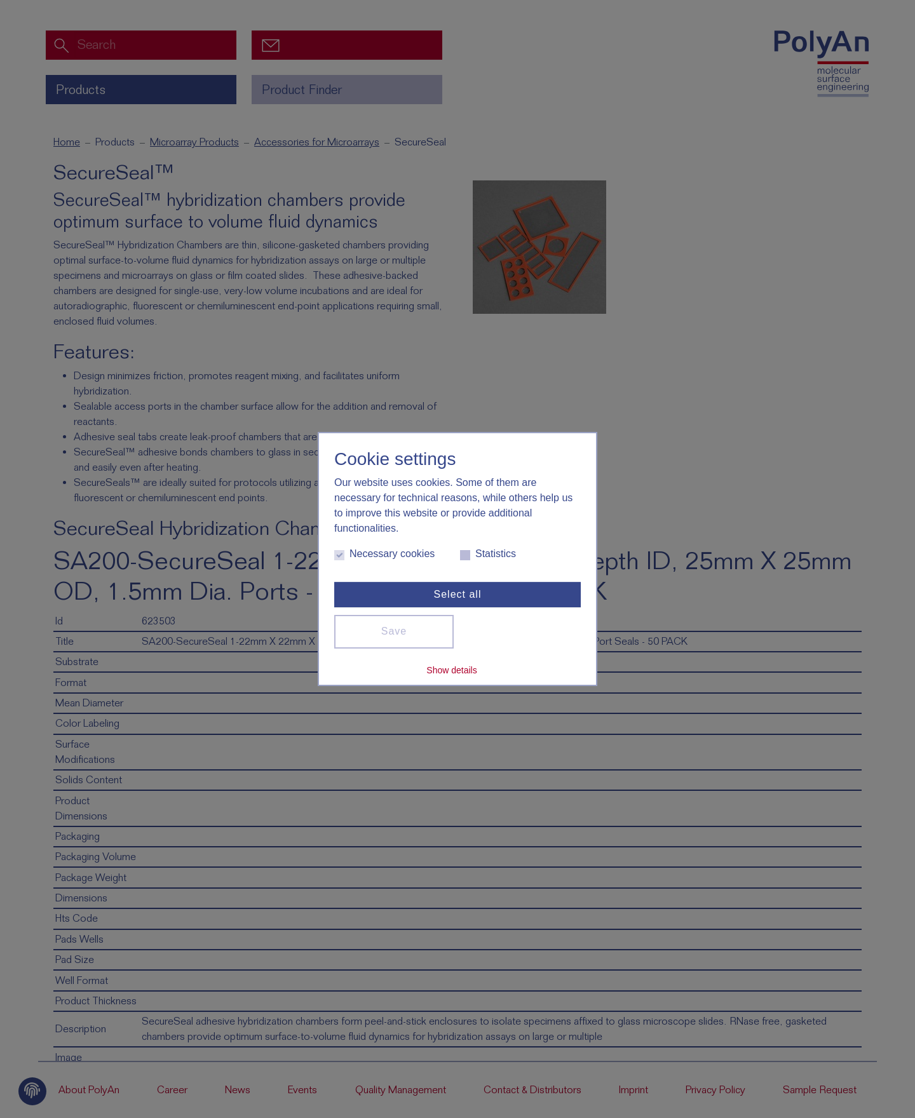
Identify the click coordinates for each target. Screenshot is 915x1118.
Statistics (488, 554)
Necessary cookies (384, 554)
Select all (458, 594)
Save (394, 631)
